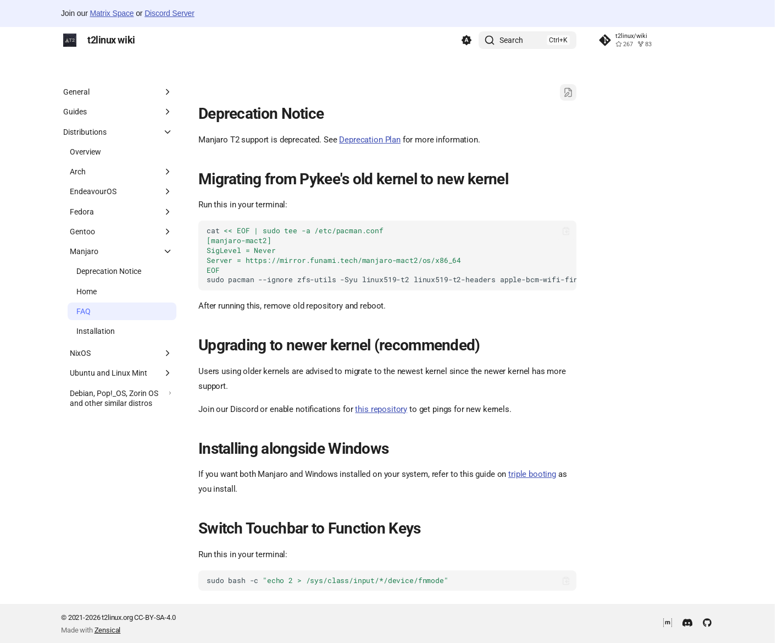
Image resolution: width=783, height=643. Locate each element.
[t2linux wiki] (70, 40)
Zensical (108, 630)
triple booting (532, 474)
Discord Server (170, 13)
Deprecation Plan (370, 140)
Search (511, 40)
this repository (381, 409)
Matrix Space (112, 13)
